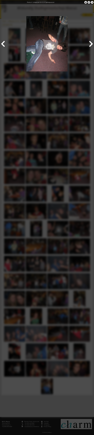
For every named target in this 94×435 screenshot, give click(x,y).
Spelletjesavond (49, 2)
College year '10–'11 (38, 2)
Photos (29, 2)
